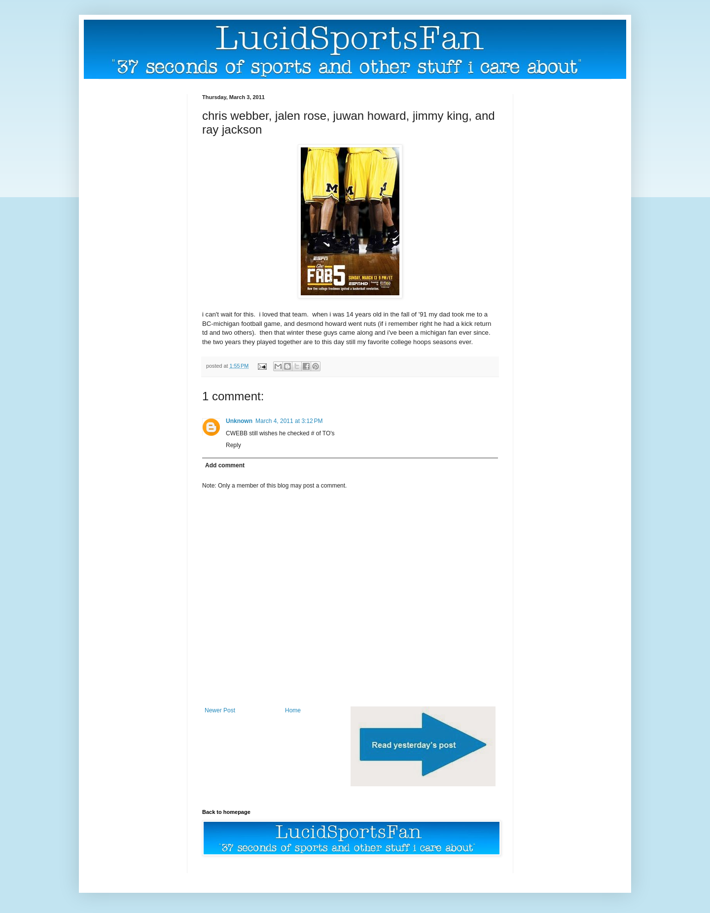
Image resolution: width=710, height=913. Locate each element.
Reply (233, 445)
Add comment (225, 465)
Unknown (239, 421)
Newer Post (220, 710)
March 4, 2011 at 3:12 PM (288, 421)
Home (293, 710)
